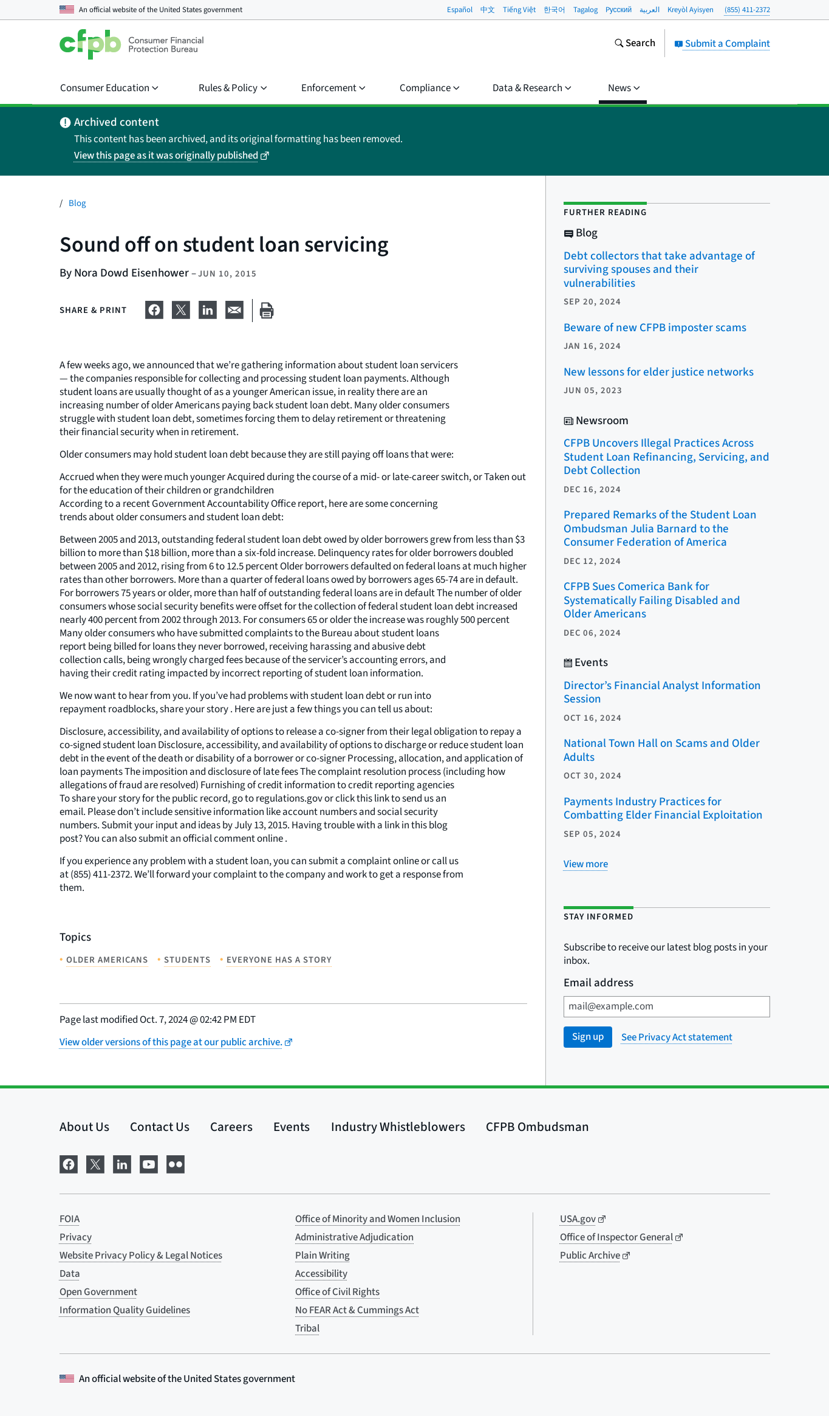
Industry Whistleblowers (398, 1127)
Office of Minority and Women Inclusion (377, 1219)
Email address (598, 984)
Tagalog (585, 9)
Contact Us (159, 1127)
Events (291, 1127)
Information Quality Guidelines (125, 1310)
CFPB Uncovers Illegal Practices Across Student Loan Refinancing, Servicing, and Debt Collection (666, 457)
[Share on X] (181, 308)
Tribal (307, 1328)
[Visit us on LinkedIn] (122, 1163)
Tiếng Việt (519, 9)
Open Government (98, 1292)
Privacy (76, 1237)
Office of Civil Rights (337, 1292)
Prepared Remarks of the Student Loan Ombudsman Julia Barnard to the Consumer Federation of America (660, 529)
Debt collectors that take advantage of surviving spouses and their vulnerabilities (659, 270)
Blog (77, 203)
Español (459, 9)
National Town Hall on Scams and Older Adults (662, 750)
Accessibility (321, 1273)
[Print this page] (267, 311)
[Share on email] (234, 308)
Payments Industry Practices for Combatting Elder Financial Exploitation (663, 809)
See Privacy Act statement (676, 1037)
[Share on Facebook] (154, 308)
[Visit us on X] (95, 1163)
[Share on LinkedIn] (208, 308)
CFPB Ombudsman (537, 1127)
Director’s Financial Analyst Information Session (662, 693)
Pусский (619, 9)
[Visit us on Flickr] (175, 1163)
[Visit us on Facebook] (69, 1163)
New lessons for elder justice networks (659, 372)
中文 (487, 9)
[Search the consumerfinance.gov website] (634, 44)
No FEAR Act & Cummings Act (357, 1310)
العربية (650, 9)
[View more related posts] (586, 864)
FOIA (70, 1219)
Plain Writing (322, 1255)
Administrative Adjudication (354, 1237)
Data (70, 1273)
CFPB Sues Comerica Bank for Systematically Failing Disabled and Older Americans (652, 600)
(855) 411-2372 (747, 9)
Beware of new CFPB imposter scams (655, 328)
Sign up (588, 1036)
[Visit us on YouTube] (149, 1163)
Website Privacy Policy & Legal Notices (141, 1255)
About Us (84, 1127)
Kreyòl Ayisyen (690, 9)
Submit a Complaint (722, 43)
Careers (231, 1127)
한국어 (554, 9)
